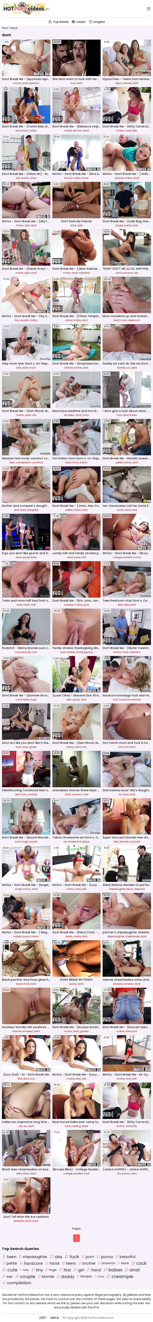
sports (26, 557)
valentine (84, 272)
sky (136, 272)
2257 (42, 1318)
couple (25, 1276)
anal (132, 1270)
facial (68, 178)
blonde (119, 178)
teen (12, 462)
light (27, 272)
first (126, 747)
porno (104, 1257)
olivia (33, 178)
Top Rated (58, 22)
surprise (69, 604)
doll (84, 889)
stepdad (139, 889)
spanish (34, 83)
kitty (134, 130)
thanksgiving (84, 652)
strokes (71, 652)
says (25, 747)
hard (93, 1270)
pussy (76, 699)
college (117, 557)
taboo (85, 841)
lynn (134, 1031)
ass (55, 1257)
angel (119, 225)
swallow (129, 983)
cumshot (37, 462)
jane (86, 604)
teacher (136, 699)
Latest (78, 22)
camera (76, 794)
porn (87, 1256)
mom (123, 320)
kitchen (77, 130)
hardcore (124, 699)
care (134, 510)
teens (119, 83)
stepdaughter (117, 889)
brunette (106, 1263)
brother (87, 1263)
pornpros (127, 272)
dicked (127, 83)
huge (33, 699)
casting (32, 794)
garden (84, 1031)
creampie (119, 1276)
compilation (23, 462)
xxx (128, 367)
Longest (96, 22)
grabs (33, 747)
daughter (32, 510)
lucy (32, 1078)
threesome (74, 841)
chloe (68, 320)
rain (34, 415)
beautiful (125, 1256)
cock (18, 652)
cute (10, 1270)
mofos (17, 83)
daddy (121, 367)
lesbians (19, 1221)
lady (135, 225)
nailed (17, 936)
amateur (69, 415)
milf (83, 557)
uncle (120, 510)
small (84, 178)
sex (18, 178)
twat (26, 983)
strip (126, 604)
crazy (99, 1276)
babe (85, 1126)
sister (77, 557)
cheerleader (132, 936)
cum (34, 652)
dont (25, 83)
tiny (25, 130)
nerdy (68, 936)
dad (125, 794)
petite (119, 462)
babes (112, 1270)
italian (84, 462)
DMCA (54, 1318)
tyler (18, 367)
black (19, 130)
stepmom (134, 320)
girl (78, 1270)
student (127, 557)
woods (24, 320)
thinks (133, 415)
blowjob (118, 983)
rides (26, 699)
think (34, 557)
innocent (134, 841)
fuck (73, 83)
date (80, 225)
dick (27, 225)
